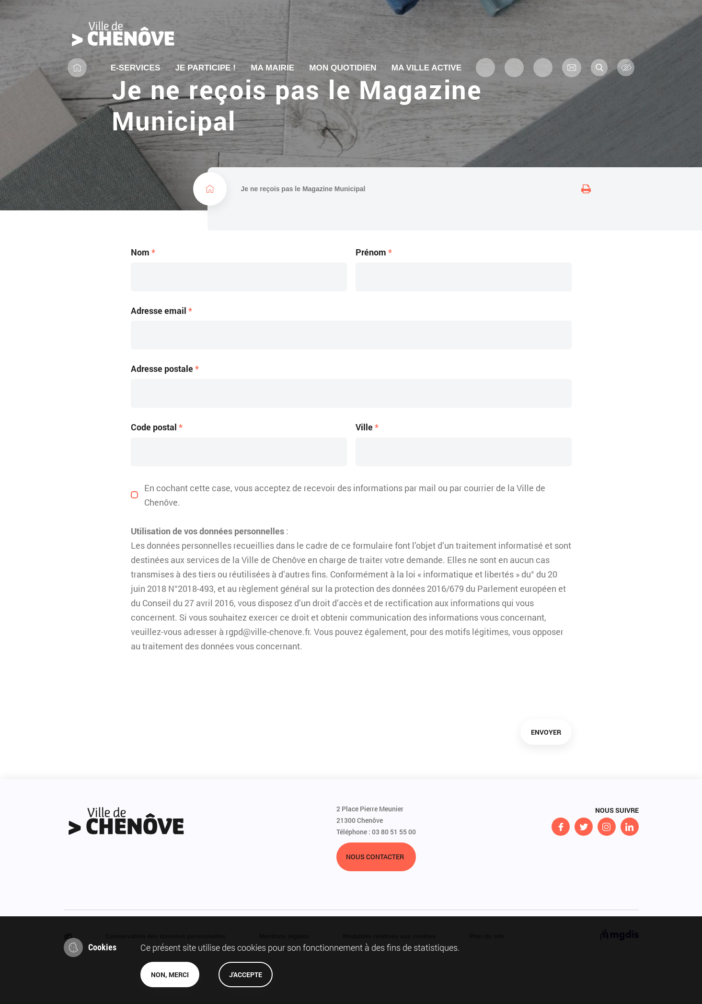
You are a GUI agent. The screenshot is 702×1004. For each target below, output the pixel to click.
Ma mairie (272, 78)
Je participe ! (204, 78)
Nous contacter (375, 896)
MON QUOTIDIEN (344, 78)
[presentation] (203, 726)
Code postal (157, 467)
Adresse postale (165, 409)
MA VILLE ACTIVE (430, 78)
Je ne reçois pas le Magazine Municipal (303, 218)
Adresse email (161, 351)
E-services (133, 78)
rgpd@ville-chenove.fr (268, 671)
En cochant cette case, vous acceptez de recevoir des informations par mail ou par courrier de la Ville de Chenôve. (344, 535)
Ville (367, 467)
